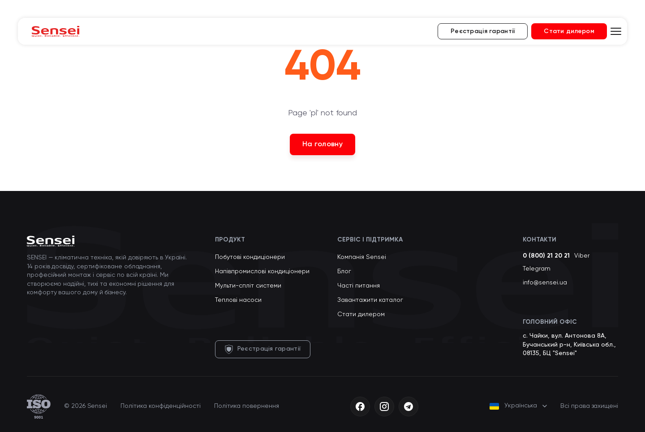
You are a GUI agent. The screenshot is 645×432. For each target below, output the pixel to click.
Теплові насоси (238, 300)
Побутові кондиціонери (250, 257)
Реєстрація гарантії (483, 31)
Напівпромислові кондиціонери (262, 271)
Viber (581, 256)
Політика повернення (246, 406)
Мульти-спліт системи (248, 286)
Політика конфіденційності (160, 406)
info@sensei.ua (545, 283)
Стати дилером (569, 31)
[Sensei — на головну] (55, 31)
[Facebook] (360, 406)
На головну (322, 144)
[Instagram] (384, 406)
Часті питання (358, 286)
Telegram (536, 269)
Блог (344, 271)
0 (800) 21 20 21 (546, 256)
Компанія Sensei (361, 257)
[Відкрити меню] (616, 31)
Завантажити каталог (370, 300)
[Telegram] (408, 406)
